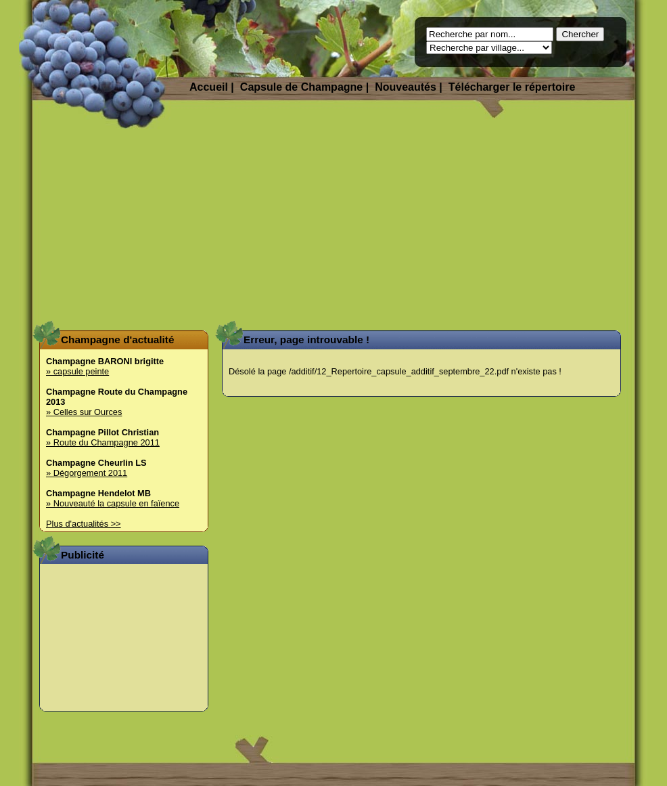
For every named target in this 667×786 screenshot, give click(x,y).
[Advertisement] (334, 223)
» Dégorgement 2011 (86, 473)
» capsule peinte (77, 371)
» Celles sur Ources (84, 412)
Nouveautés (405, 87)
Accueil (208, 87)
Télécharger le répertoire (512, 87)
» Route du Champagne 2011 (103, 442)
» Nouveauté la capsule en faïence (112, 503)
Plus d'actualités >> (83, 524)
